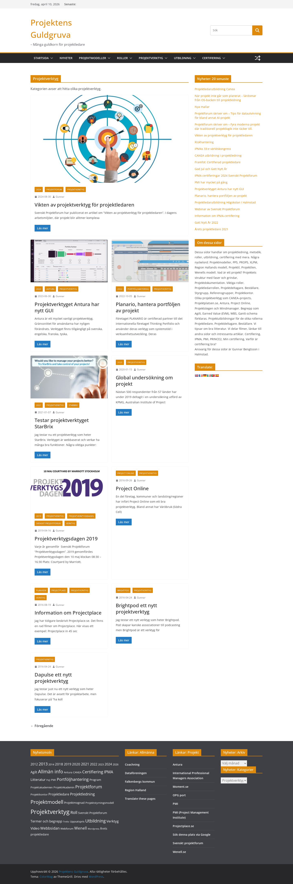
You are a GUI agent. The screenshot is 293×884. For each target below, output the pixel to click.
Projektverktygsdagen (81, 516)
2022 (119, 289)
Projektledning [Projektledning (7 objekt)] (82, 794)
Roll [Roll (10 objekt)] (73, 812)
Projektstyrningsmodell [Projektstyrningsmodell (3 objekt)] (99, 803)
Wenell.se (179, 852)
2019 (38, 516)
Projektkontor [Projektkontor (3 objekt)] (39, 794)
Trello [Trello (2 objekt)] (66, 821)
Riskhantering (204, 142)
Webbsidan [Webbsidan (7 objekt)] (50, 828)
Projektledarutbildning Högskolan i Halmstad (225, 202)
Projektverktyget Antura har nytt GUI (67, 307)
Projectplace (58, 590)
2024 (38, 189)
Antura (50, 289)
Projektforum (54, 189)
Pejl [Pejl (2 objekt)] (48, 780)
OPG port (179, 795)
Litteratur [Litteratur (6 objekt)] (38, 779)
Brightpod (123, 590)
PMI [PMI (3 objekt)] (53, 780)
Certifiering (211, 58)
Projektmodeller (92, 58)
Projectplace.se (183, 826)
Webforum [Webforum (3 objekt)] (66, 828)
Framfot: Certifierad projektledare (218, 162)
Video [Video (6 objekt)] (35, 828)
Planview (41, 590)
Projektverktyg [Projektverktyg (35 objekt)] (50, 812)
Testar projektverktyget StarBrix (62, 423)
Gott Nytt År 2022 (206, 222)
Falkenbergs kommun (140, 781)
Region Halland (135, 790)
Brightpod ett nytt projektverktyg (136, 608)
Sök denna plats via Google (191, 834)
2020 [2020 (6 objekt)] (76, 764)
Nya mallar (202, 107)
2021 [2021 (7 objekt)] (85, 764)
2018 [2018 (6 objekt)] (59, 764)
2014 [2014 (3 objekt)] (51, 764)
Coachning (132, 764)
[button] (51, 58)
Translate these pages (140, 799)
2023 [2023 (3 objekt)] (101, 764)
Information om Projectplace (68, 612)
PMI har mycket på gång (211, 182)
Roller (122, 58)
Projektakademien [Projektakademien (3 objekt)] (42, 787)
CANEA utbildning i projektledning (218, 155)
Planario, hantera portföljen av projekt (148, 307)
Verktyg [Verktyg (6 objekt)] (112, 821)
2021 (38, 405)
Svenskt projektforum (188, 843)
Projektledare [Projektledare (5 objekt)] (58, 794)
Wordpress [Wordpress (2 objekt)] (93, 828)
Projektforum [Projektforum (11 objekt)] (88, 787)
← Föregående (42, 726)
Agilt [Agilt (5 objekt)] (34, 772)
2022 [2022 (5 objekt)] (93, 764)
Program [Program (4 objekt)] (95, 780)
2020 (119, 362)
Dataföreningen (136, 773)
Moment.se (180, 787)
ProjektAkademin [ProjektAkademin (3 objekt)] (64, 787)
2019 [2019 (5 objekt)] (67, 764)
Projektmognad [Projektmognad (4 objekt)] (74, 803)
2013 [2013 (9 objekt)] (43, 764)
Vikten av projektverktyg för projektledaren (84, 204)
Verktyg (70, 523)
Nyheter (66, 58)
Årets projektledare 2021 (211, 229)
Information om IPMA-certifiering (217, 216)
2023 (38, 289)
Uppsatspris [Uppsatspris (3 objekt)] (77, 821)
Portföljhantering (138, 289)
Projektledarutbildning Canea (215, 89)
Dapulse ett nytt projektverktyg (53, 677)
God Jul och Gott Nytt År (211, 169)
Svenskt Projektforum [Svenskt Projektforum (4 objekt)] (92, 813)
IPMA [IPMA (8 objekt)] (108, 772)
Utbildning (182, 58)
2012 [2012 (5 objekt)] (34, 764)
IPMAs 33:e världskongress (213, 149)
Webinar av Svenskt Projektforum (217, 209)
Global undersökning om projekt (144, 380)
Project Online (125, 473)
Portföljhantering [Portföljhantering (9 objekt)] (73, 779)
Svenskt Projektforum (48, 523)
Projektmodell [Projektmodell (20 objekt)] (47, 801)
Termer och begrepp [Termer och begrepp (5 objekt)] (46, 821)
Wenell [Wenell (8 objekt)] (80, 828)
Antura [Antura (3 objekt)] (68, 772)
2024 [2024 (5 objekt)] (108, 764)
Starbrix (73, 405)
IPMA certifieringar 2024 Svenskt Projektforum (226, 175)
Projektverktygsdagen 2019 (66, 538)
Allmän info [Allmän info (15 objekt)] (50, 771)
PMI (175, 804)
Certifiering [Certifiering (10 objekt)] (92, 772)
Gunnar (60, 196)
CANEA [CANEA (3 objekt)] (77, 772)
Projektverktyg (151, 58)
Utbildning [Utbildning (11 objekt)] (95, 821)
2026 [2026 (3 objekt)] (115, 764)
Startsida (41, 58)
